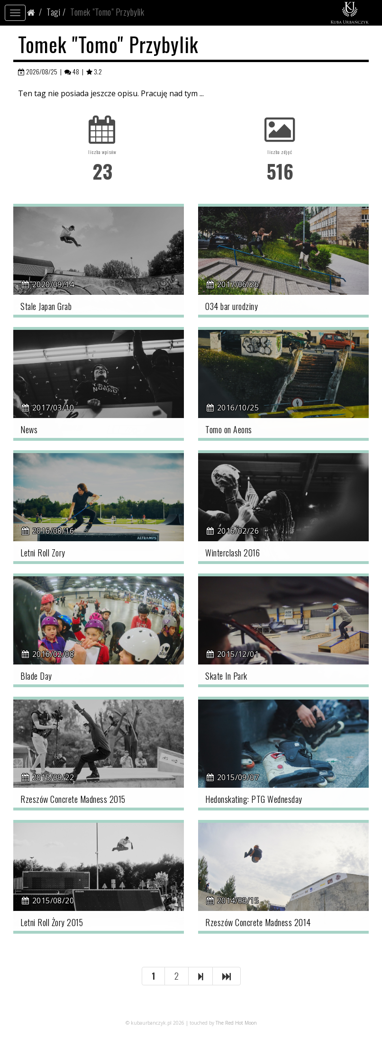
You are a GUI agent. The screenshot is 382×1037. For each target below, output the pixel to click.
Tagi (53, 12)
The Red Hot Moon (236, 1022)
